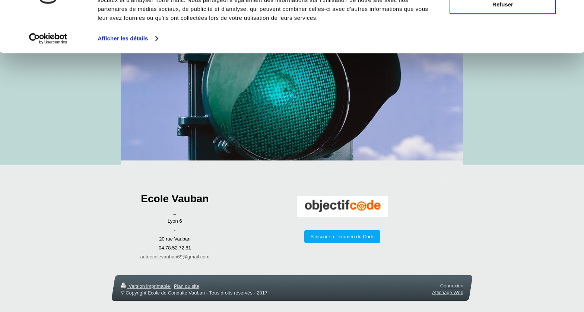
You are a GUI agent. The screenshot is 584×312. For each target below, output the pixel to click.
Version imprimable (146, 286)
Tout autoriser (502, 18)
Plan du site (186, 286)
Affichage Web (447, 292)
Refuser (502, 40)
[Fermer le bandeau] (572, 11)
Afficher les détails (123, 74)
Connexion (451, 286)
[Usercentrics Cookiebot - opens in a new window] (48, 74)
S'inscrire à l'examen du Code (342, 236)
